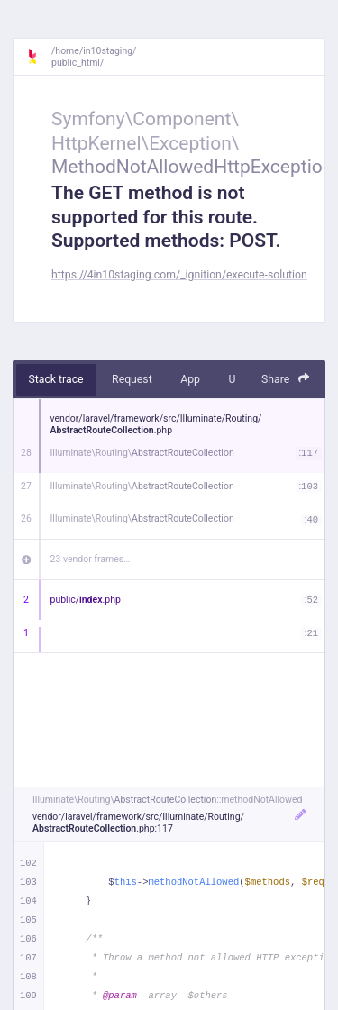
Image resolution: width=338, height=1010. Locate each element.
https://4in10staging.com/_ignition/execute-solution (179, 274)
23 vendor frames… (90, 559)
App (190, 379)
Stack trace (56, 379)
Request (132, 379)
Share (285, 379)
